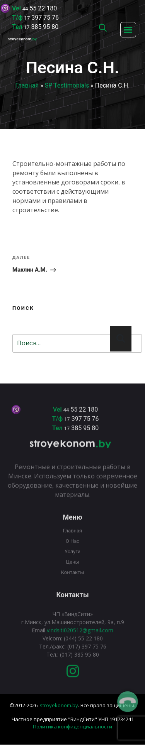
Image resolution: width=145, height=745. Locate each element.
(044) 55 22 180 (83, 644)
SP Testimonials (67, 85)
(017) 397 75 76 (86, 652)
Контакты (72, 578)
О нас (72, 547)
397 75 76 (41, 17)
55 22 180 (39, 8)
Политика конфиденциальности (72, 726)
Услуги (72, 557)
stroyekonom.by (59, 705)
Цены (72, 568)
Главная (27, 85)
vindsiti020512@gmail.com (80, 636)
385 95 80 (41, 26)
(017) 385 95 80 (79, 660)
